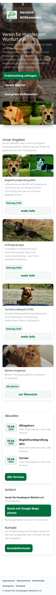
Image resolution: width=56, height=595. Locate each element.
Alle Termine (15, 477)
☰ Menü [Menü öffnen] (48, 27)
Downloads (38, 580)
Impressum (8, 580)
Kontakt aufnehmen (28, 564)
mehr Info (28, 211)
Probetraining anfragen (21, 75)
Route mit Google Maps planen (23, 510)
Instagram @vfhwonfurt (21, 94)
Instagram (8, 585)
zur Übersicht (28, 394)
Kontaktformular (18, 548)
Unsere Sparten (15, 85)
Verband (20, 585)
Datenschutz (23, 580)
